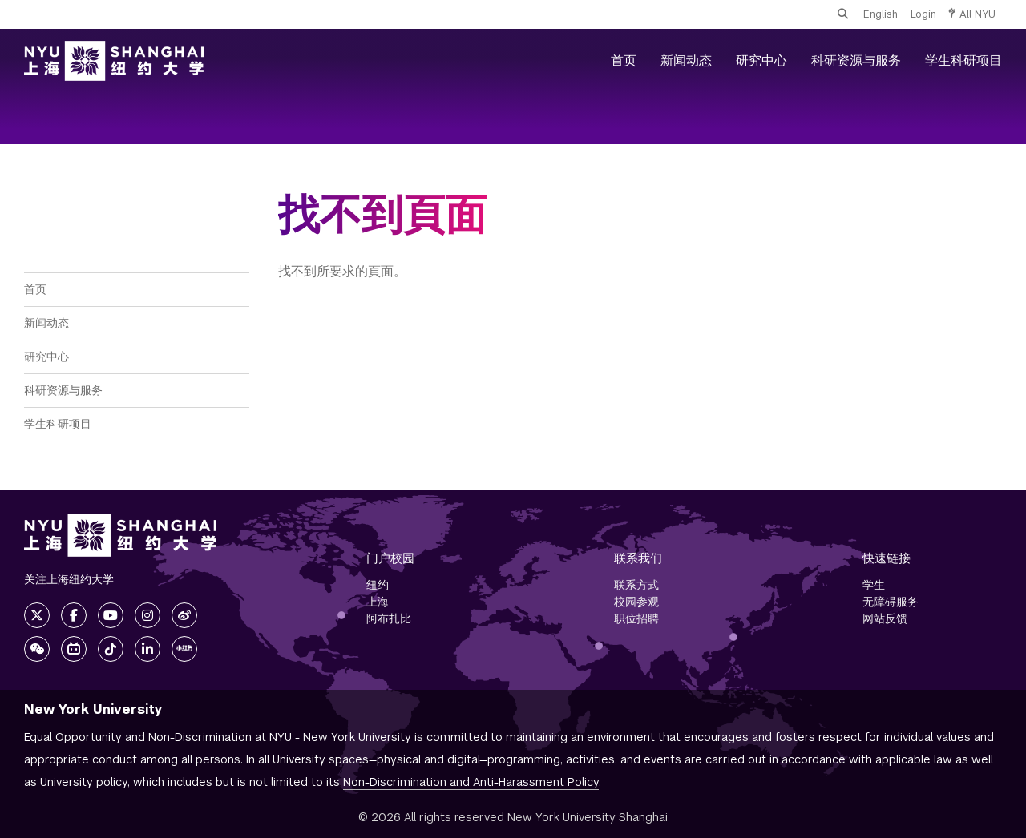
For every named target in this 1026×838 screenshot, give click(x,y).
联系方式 (636, 585)
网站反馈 (884, 618)
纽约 (377, 585)
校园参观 (636, 601)
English (880, 14)
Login (923, 14)
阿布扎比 (388, 618)
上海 (377, 601)
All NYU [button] (972, 14)
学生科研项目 (963, 60)
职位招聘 (636, 618)
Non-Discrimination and (471, 782)
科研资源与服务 (856, 60)
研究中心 (761, 60)
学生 (873, 585)
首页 (623, 60)
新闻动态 (686, 60)
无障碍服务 (890, 601)
